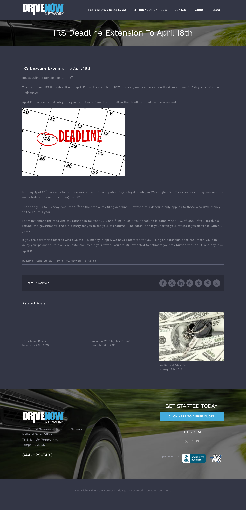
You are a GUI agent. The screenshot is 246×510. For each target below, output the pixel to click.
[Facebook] (191, 449)
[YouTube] (197, 449)
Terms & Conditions (158, 498)
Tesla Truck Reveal (34, 341)
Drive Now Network (69, 260)
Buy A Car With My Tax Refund (111, 341)
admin (30, 260)
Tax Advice (89, 260)
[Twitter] (186, 449)
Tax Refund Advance (172, 365)
